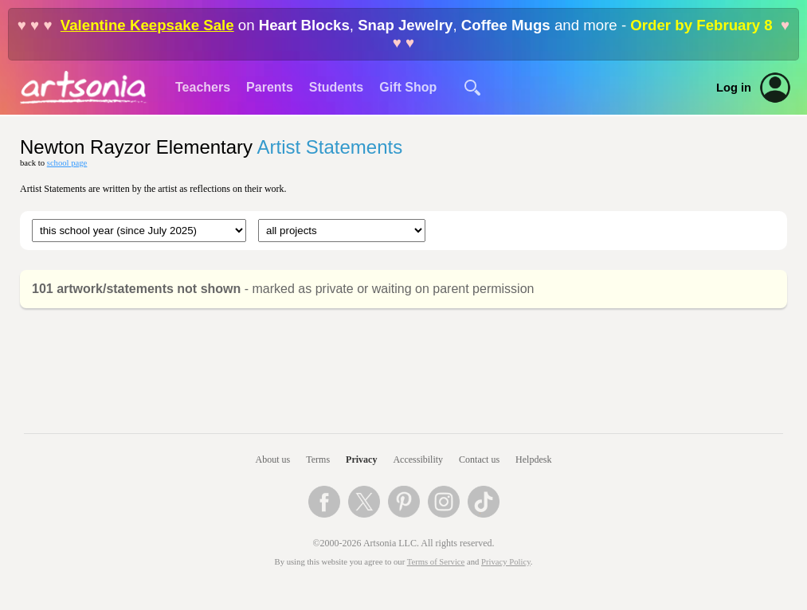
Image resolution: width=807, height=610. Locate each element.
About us (273, 459)
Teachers (202, 87)
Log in (733, 87)
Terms (318, 459)
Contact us (479, 459)
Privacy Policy (506, 561)
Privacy (361, 459)
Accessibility (418, 459)
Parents (269, 87)
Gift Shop (408, 87)
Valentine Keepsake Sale (147, 25)
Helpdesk (533, 459)
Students (336, 87)
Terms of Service (436, 561)
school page (67, 162)
